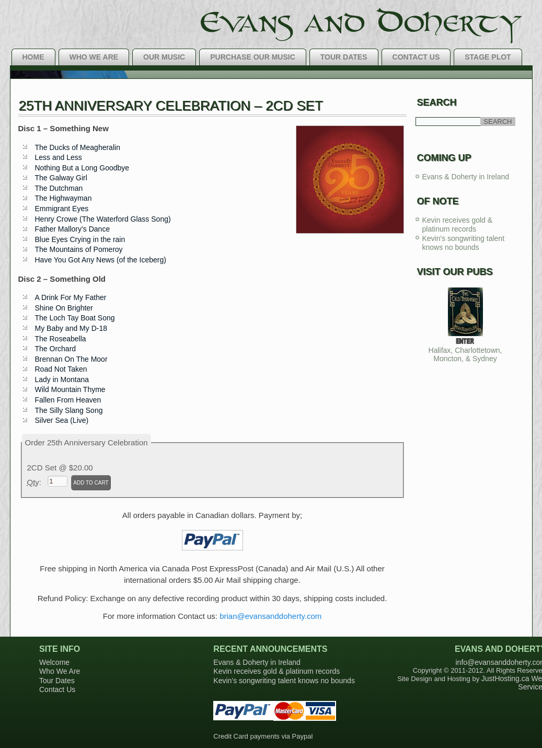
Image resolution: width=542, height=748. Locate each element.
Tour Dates (343, 57)
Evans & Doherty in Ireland (466, 176)
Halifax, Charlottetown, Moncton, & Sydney (465, 354)
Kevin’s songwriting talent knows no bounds (284, 680)
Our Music (164, 57)
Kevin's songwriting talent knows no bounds (463, 243)
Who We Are (94, 57)
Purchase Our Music (252, 57)
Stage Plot (488, 57)
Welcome (54, 662)
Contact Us (416, 57)
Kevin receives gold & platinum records (457, 225)
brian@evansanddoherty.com (270, 616)
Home (33, 57)
